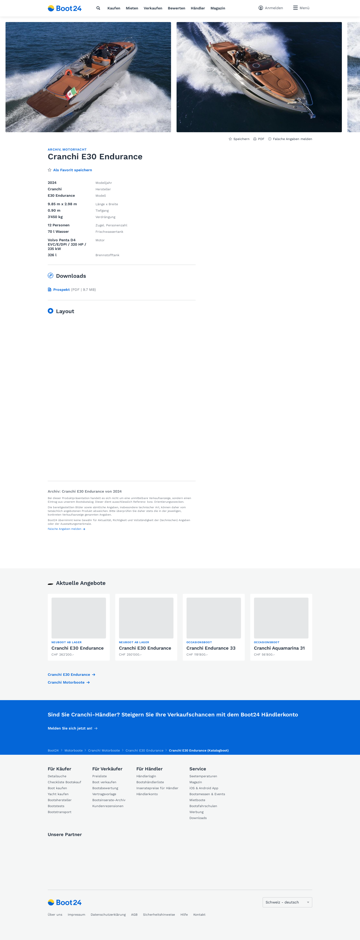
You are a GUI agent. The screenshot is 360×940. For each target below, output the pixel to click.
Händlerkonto (147, 794)
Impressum (76, 914)
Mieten (132, 8)
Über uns (55, 914)
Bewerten (176, 8)
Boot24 (53, 750)
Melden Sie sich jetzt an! (70, 728)
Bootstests (56, 806)
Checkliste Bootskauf (64, 782)
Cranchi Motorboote (66, 682)
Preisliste (99, 776)
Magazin (218, 8)
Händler (198, 8)
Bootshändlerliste (150, 782)
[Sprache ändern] (287, 902)
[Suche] (99, 8)
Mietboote (197, 800)
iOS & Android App (203, 788)
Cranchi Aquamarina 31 (279, 648)
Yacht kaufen (58, 794)
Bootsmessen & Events (207, 794)
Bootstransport (59, 812)
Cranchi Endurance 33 (211, 648)
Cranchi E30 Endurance (77, 648)
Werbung (196, 812)
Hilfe (184, 914)
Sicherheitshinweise (159, 914)
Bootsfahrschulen (203, 806)
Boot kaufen (57, 788)
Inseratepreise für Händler (157, 788)
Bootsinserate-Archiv (108, 800)
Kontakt (199, 914)
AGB (134, 914)
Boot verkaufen (104, 782)
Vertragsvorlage (104, 794)
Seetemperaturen (203, 776)
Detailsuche (57, 776)
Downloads (198, 818)
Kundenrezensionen (108, 806)
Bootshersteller (60, 800)
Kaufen (113, 8)
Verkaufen (153, 8)
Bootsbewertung (105, 788)
